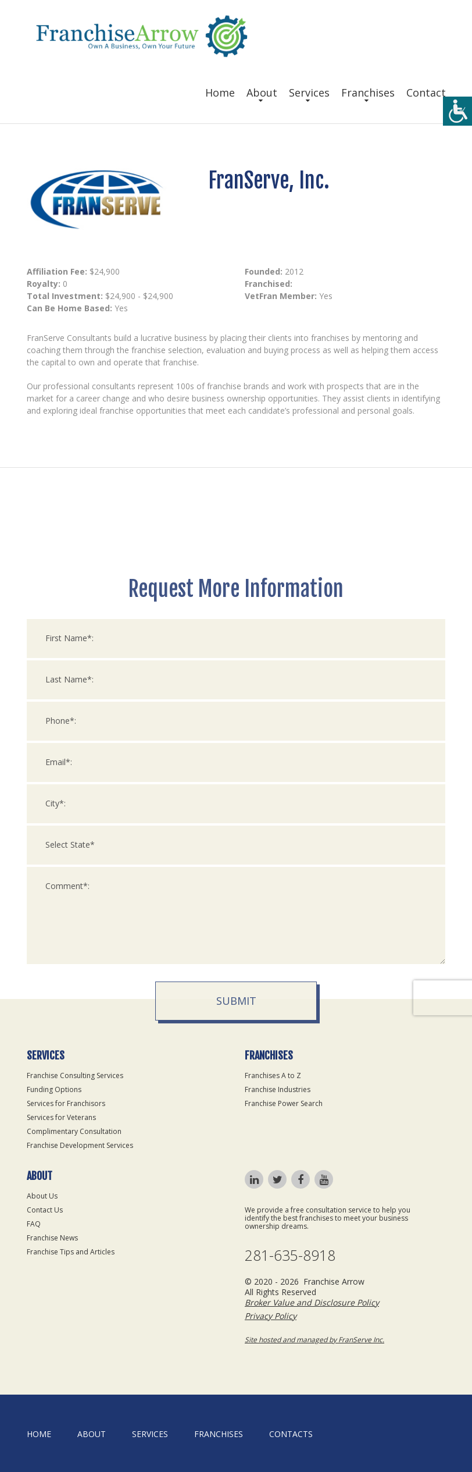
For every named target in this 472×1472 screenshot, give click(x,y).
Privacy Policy (270, 1315)
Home (220, 92)
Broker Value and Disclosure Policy (312, 1302)
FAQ (34, 1224)
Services (309, 92)
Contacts (291, 1433)
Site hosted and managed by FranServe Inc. (314, 1340)
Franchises (368, 92)
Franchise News (52, 1238)
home (39, 1433)
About (261, 92)
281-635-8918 (290, 1255)
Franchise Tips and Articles (71, 1252)
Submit (236, 1197)
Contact (426, 92)
